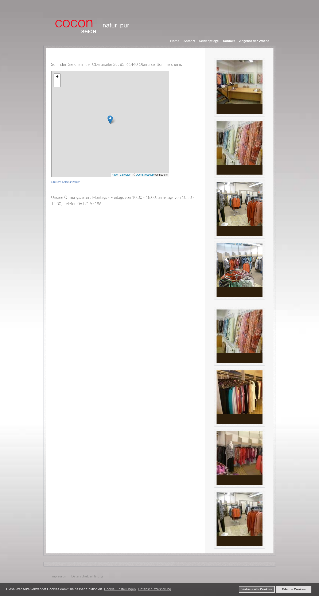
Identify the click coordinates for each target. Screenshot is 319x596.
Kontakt (229, 41)
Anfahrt (189, 41)
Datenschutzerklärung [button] (154, 589)
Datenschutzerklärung (87, 576)
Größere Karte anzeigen (66, 181)
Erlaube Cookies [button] (294, 589)
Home (174, 41)
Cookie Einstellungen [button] (120, 589)
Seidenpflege (209, 41)
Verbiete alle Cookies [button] (256, 589)
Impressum (59, 576)
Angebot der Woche (254, 41)
